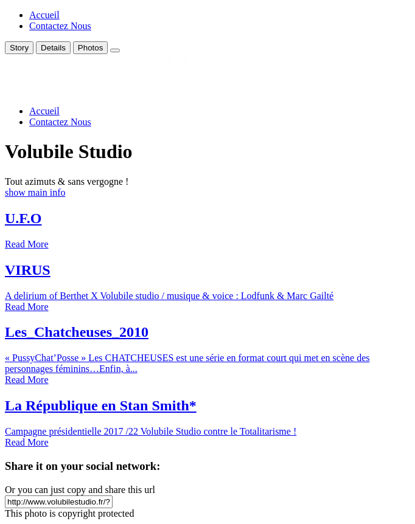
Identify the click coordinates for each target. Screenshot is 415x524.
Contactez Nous (60, 26)
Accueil (44, 15)
